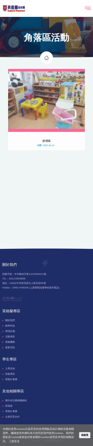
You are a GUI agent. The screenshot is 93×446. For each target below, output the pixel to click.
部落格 (8, 406)
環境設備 (10, 331)
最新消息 (10, 347)
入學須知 (10, 368)
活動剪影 (10, 336)
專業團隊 (10, 342)
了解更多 (14, 441)
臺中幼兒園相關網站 (16, 400)
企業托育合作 (12, 416)
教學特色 (10, 325)
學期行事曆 (11, 379)
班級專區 (10, 374)
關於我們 (10, 320)
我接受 (84, 435)
